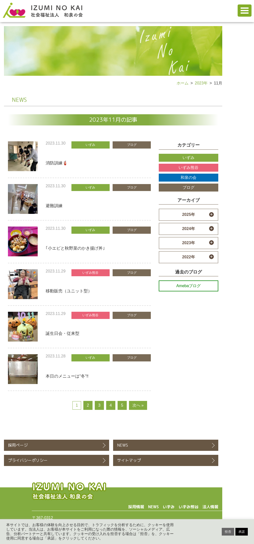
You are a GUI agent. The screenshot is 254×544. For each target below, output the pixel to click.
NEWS (122, 445)
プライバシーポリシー (28, 460)
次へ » (138, 405)
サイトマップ (129, 460)
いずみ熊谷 (188, 167)
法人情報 (210, 506)
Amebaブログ (188, 286)
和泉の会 (188, 177)
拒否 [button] (228, 532)
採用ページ (18, 445)
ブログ (188, 187)
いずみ (188, 157)
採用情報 (136, 506)
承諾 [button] (241, 532)
